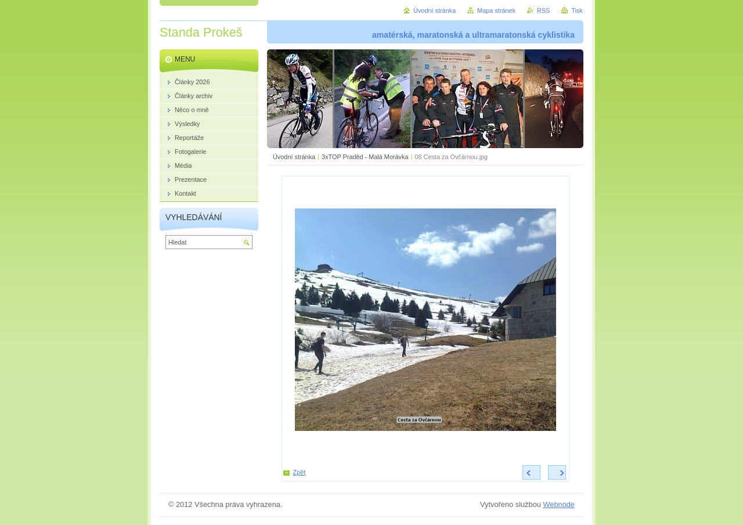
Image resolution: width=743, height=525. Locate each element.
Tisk (577, 10)
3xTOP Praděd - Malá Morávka (365, 156)
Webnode (559, 504)
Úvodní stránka (294, 156)
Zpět (299, 472)
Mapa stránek (496, 10)
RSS (543, 10)
